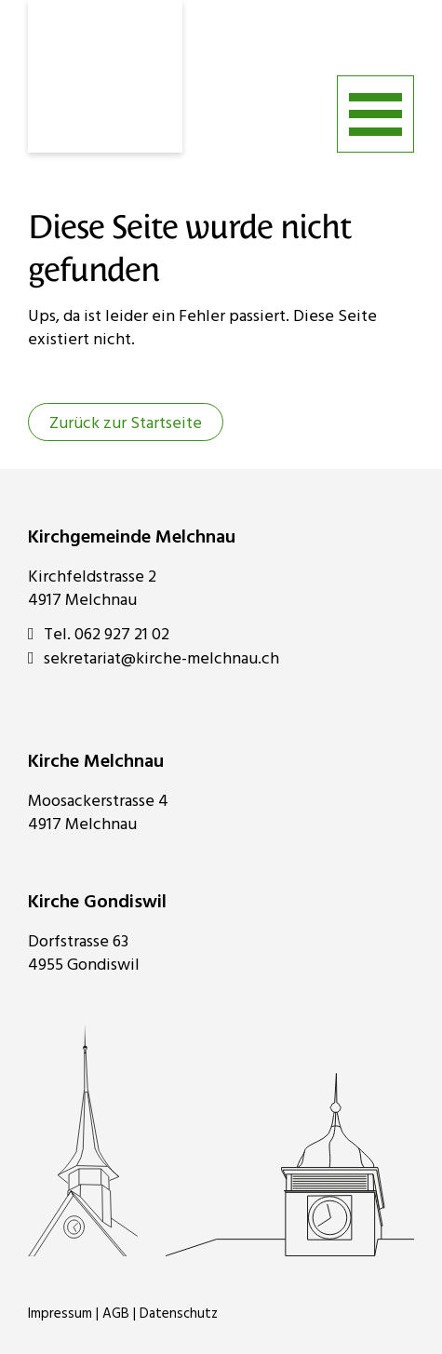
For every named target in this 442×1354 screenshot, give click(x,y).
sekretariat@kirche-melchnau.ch (153, 659)
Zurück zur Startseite (125, 423)
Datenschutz (179, 1314)
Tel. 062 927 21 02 (98, 635)
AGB (115, 1314)
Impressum (60, 1314)
